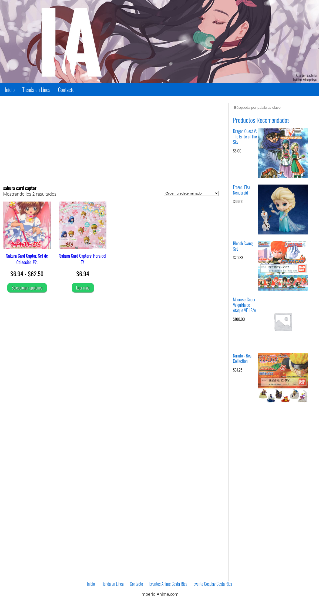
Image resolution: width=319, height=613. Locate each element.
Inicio (10, 90)
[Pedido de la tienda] (191, 193)
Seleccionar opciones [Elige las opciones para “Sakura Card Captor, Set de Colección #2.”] (27, 287)
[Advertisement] (111, 141)
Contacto (66, 90)
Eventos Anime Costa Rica (168, 584)
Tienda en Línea (36, 90)
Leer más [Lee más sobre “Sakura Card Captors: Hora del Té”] (82, 287)
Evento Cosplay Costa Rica (212, 584)
